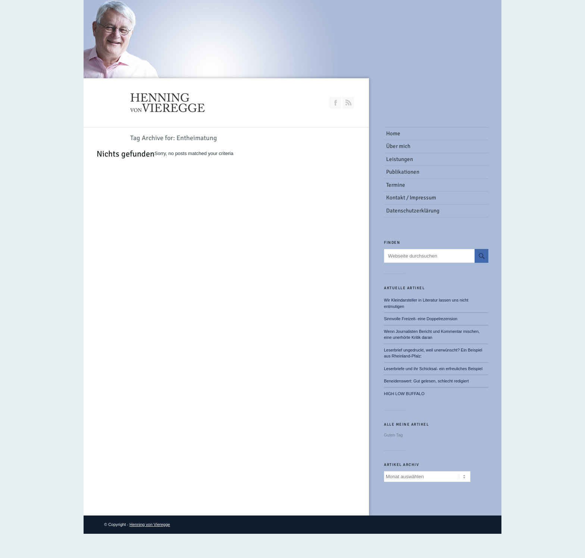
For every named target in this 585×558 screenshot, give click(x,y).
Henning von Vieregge (149, 524)
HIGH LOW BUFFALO (404, 393)
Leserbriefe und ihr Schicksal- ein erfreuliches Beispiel (433, 368)
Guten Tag (393, 435)
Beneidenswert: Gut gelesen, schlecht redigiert (426, 381)
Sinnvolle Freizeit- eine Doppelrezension (420, 318)
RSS (348, 102)
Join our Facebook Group (335, 102)
